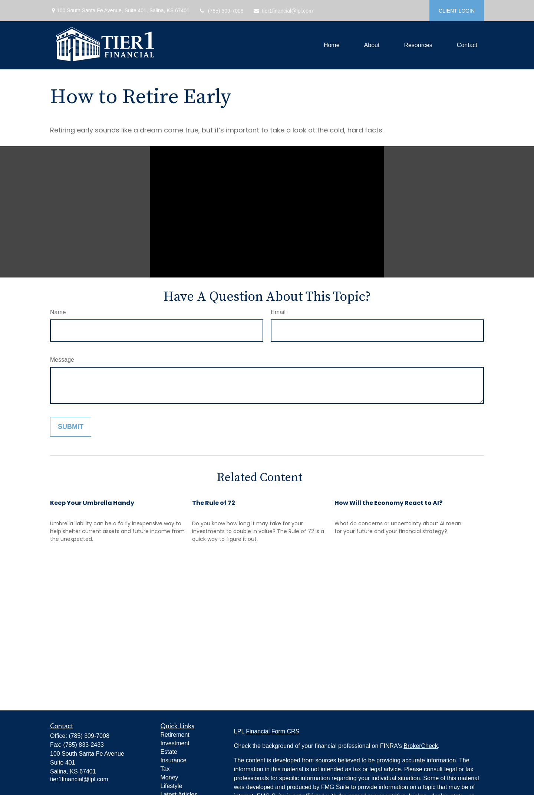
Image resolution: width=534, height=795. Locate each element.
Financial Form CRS (272, 731)
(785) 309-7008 (221, 11)
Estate (169, 752)
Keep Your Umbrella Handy (92, 503)
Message (62, 360)
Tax (165, 769)
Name (58, 312)
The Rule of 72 (213, 503)
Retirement (175, 735)
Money (169, 777)
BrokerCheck (420, 746)
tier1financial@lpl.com (283, 11)
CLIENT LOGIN (457, 11)
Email (278, 312)
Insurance (174, 760)
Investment (175, 743)
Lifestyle (171, 786)
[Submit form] (70, 427)
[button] (331, 45)
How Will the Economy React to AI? (388, 503)
